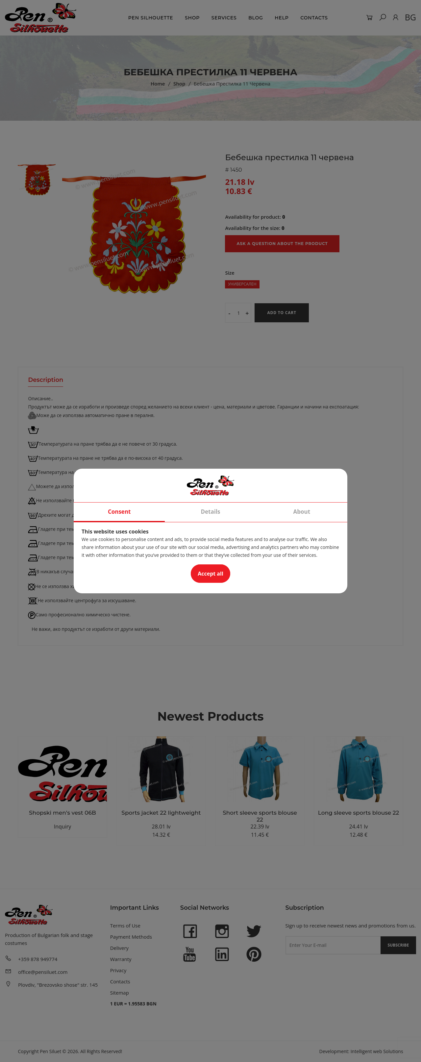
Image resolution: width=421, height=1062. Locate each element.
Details (210, 511)
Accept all (210, 573)
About (301, 511)
